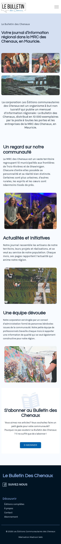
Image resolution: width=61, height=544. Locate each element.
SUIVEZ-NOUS (17, 484)
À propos (8, 508)
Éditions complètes (14, 504)
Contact (8, 512)
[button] (56, 8)
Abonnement (11, 516)
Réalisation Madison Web (30, 537)
